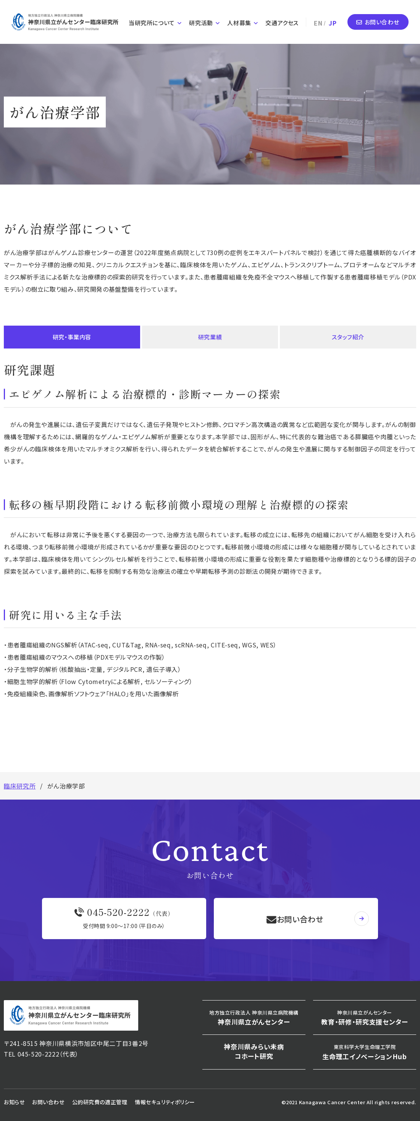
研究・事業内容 (71, 336)
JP (332, 20)
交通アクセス (282, 21)
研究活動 (201, 21)
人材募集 (239, 21)
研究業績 (210, 336)
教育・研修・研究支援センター (364, 1018)
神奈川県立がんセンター (253, 1018)
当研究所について (152, 21)
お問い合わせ (382, 20)
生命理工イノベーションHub (364, 1052)
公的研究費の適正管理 (100, 1102)
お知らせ (14, 1102)
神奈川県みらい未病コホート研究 (254, 1051)
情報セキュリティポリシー (165, 1102)
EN (318, 20)
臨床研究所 (20, 785)
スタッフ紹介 (348, 336)
